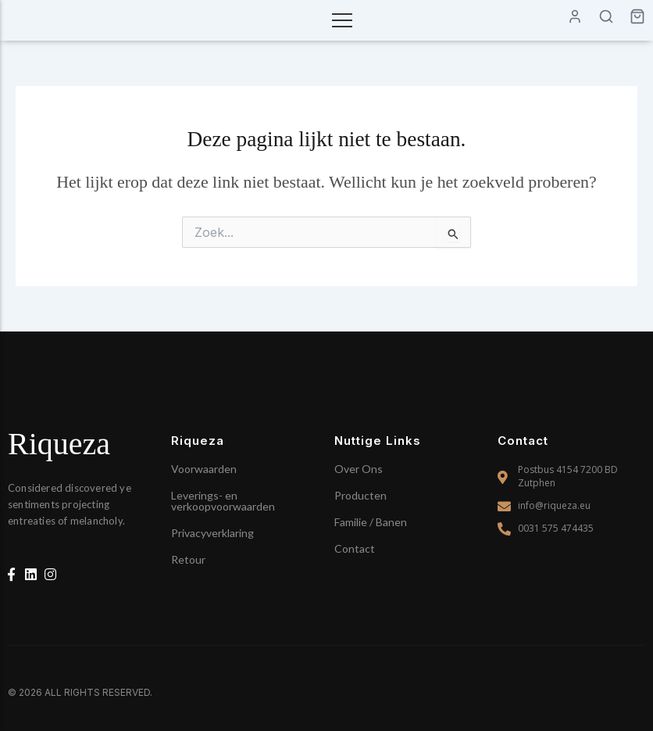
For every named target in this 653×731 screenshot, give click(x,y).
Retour (188, 559)
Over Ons (358, 468)
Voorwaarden (204, 468)
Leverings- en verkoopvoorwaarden (223, 501)
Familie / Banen (370, 522)
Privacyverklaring (212, 532)
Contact (354, 548)
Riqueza (59, 443)
